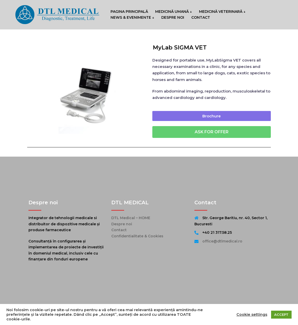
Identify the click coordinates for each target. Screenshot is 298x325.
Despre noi (121, 224)
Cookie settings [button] (251, 314)
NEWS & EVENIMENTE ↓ (132, 17)
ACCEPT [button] (281, 314)
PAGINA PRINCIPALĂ (129, 11)
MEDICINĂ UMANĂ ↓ (173, 11)
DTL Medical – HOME (130, 218)
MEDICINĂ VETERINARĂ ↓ (222, 11)
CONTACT (200, 17)
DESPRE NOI (172, 17)
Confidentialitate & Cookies (137, 236)
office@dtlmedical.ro (222, 241)
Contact (119, 230)
